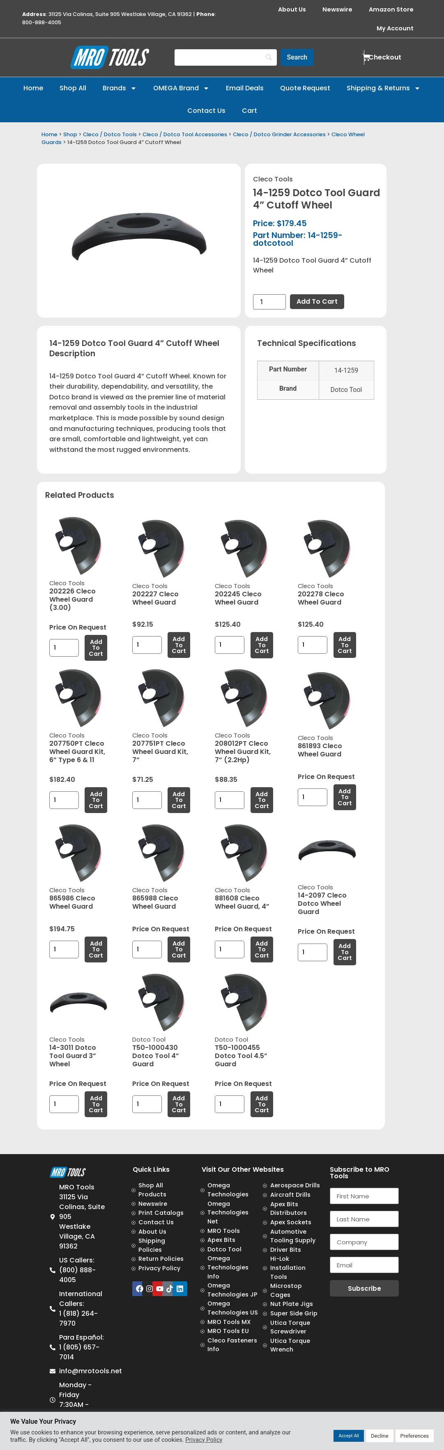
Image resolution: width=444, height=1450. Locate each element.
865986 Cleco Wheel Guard (72, 902)
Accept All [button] (348, 1436)
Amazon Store (391, 9)
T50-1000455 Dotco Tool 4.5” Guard (241, 1056)
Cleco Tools (273, 179)
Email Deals (245, 88)
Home (33, 88)
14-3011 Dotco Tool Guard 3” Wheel (72, 1056)
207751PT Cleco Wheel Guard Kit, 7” (160, 752)
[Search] (225, 57)
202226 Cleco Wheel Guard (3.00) (72, 599)
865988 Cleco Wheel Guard (155, 902)
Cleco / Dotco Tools (110, 134)
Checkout (384, 57)
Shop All (73, 88)
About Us (292, 9)
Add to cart (317, 301)
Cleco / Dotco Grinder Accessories (279, 134)
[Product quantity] (269, 301)
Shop (70, 134)
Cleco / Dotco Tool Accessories (185, 134)
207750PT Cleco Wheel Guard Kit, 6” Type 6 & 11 (77, 752)
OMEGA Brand (181, 88)
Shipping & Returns (384, 88)
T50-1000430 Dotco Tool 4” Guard (155, 1056)
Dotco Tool (149, 1039)
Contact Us (206, 110)
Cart (249, 110)
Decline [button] (380, 1436)
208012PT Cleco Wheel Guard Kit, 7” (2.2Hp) (243, 752)
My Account (395, 28)
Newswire (337, 9)
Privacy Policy (203, 1439)
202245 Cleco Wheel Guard (238, 598)
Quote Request (305, 88)
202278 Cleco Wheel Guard (321, 598)
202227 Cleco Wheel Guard (155, 598)
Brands (120, 88)
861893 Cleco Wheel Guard (320, 750)
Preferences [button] (414, 1436)
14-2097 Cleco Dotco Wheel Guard (322, 903)
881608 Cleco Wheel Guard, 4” (242, 902)
